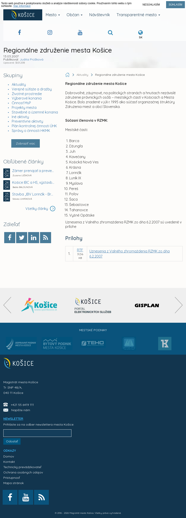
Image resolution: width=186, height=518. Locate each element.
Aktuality (19, 84)
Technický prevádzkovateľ (22, 467)
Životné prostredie (27, 94)
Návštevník (99, 14)
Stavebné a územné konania (35, 112)
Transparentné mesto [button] (138, 14)
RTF (80, 250)
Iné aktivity (20, 117)
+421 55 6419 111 (22, 405)
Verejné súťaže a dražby (32, 89)
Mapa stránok (13, 483)
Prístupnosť (11, 478)
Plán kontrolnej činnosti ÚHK (34, 126)
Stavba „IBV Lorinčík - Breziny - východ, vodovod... (33, 194)
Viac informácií (22, 6)
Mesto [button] (53, 14)
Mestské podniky (93, 330)
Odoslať (12, 441)
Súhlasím (175, 4)
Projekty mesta (24, 107)
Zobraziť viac (25, 143)
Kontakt (9, 462)
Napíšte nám (20, 410)
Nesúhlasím (151, 4)
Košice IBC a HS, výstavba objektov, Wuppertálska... (33, 182)
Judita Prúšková (31, 59)
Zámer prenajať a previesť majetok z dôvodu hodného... (33, 170)
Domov (8, 456)
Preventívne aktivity (27, 121)
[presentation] (7, 305)
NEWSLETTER (13, 419)
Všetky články (40, 208)
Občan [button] (74, 14)
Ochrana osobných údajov (23, 472)
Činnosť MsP (21, 103)
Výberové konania (27, 98)
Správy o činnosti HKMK (31, 130)
